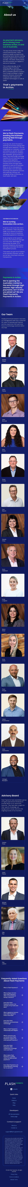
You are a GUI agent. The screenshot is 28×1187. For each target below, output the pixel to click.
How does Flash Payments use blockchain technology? (11, 1022)
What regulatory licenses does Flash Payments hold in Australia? (11, 1014)
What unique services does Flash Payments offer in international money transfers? (10, 995)
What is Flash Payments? (11, 987)
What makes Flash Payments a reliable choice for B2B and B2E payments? (10, 1057)
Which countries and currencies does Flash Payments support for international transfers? (11, 1038)
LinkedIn (14, 1089)
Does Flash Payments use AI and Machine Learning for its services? (11, 1066)
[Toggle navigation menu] (24, 2)
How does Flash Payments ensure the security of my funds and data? (11, 1005)
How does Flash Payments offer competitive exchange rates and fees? (10, 1048)
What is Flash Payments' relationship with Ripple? (11, 1029)
